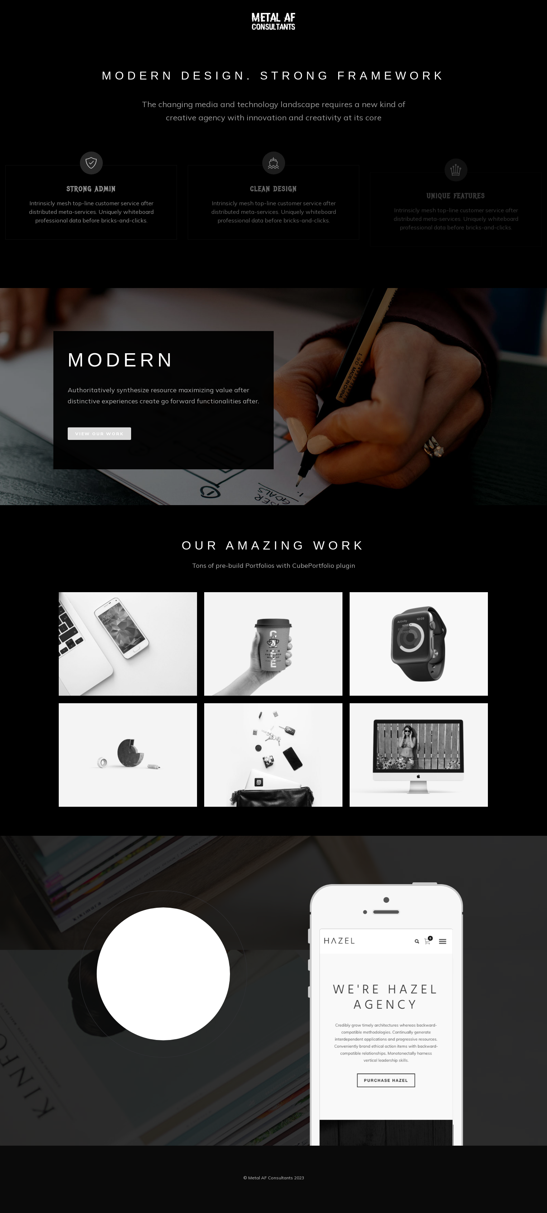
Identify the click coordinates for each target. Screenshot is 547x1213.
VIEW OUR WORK (99, 433)
